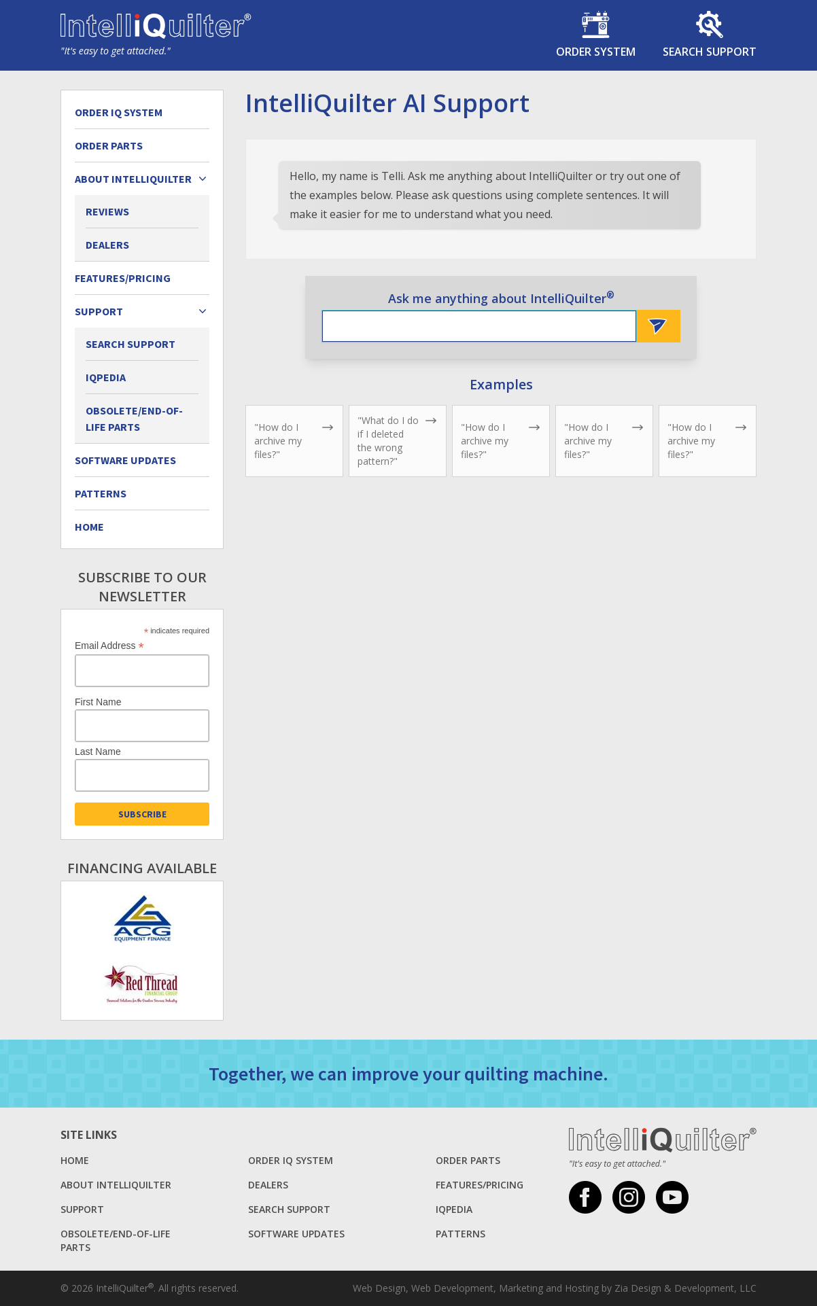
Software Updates (125, 460)
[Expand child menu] (202, 178)
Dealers (107, 244)
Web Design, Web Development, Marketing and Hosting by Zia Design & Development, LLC (555, 1288)
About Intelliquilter (115, 1184)
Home (89, 526)
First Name (98, 701)
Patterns (100, 493)
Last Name (98, 751)
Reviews (107, 211)
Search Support (130, 344)
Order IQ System (118, 112)
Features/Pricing (123, 278)
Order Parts (109, 145)
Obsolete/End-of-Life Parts (134, 419)
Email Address (109, 645)
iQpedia (106, 377)
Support (82, 1209)
